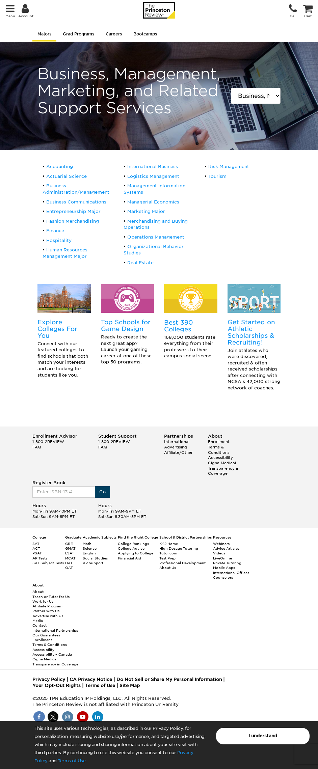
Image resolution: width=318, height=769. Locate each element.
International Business (152, 166)
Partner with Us (45, 611)
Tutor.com (168, 553)
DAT (69, 563)
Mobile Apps (224, 568)
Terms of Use (71, 760)
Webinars (221, 544)
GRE (69, 544)
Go (102, 491)
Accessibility (220, 457)
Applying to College (135, 553)
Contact (39, 625)
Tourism (217, 176)
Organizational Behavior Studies (154, 249)
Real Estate (140, 262)
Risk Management (228, 166)
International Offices (231, 573)
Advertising (175, 447)
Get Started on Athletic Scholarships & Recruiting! (251, 332)
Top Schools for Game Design (126, 325)
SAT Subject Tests (48, 563)
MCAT (70, 558)
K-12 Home (168, 544)
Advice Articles (226, 548)
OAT (69, 568)
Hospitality (59, 240)
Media (37, 621)
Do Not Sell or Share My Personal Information (169, 679)
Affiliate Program (47, 606)
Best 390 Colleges (178, 326)
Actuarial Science (66, 176)
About (38, 591)
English (89, 553)
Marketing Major (146, 211)
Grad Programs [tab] (78, 33)
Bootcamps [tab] (145, 33)
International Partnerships (55, 630)
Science (90, 548)
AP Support (93, 563)
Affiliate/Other (178, 452)
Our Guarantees (46, 635)
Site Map (130, 685)
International (176, 441)
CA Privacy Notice (91, 679)
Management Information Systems (154, 189)
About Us (167, 568)
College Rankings (133, 544)
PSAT (37, 553)
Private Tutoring (227, 563)
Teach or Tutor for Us (51, 597)
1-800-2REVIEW (48, 441)
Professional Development (182, 563)
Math (87, 544)
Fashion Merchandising (72, 221)
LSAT (69, 553)
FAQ (36, 447)
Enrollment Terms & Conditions (219, 447)
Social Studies (95, 558)
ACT (36, 548)
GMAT (70, 548)
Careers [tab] (114, 33)
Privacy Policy (48, 679)
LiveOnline (222, 558)
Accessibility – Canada (52, 654)
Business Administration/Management (76, 189)
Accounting (59, 166)
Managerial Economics (153, 201)
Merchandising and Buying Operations (156, 224)
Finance (55, 230)
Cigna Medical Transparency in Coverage (223, 468)
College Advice (131, 548)
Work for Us (42, 601)
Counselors (223, 577)
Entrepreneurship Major (73, 211)
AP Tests (39, 558)
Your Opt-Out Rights (56, 685)
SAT (35, 544)
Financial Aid (129, 558)
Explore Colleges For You (57, 329)
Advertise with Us (47, 616)
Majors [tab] (44, 33)
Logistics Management (153, 176)
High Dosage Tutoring (178, 548)
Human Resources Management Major (65, 253)
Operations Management (155, 237)
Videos (219, 553)
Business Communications (76, 201)
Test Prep (167, 558)
